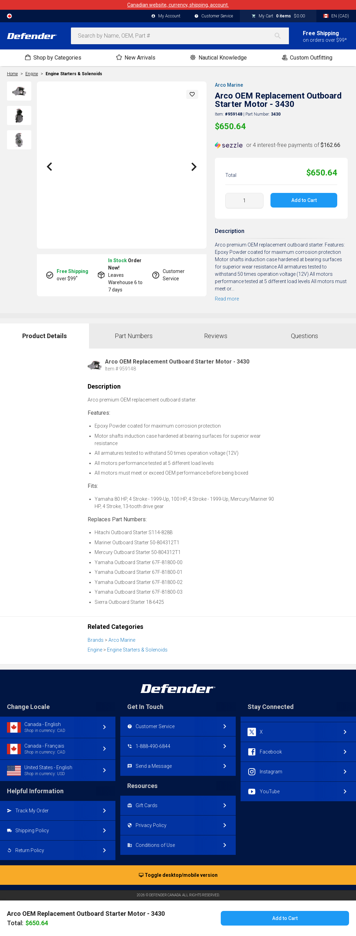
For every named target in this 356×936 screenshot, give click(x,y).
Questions (304, 336)
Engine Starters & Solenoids (74, 74)
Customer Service (213, 16)
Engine (95, 650)
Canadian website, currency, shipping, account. (178, 5)
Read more (227, 299)
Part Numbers (134, 336)
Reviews (215, 336)
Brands (96, 640)
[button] (192, 94)
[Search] (281, 36)
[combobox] (180, 36)
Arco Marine (229, 85)
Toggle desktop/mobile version (178, 875)
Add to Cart (303, 200)
